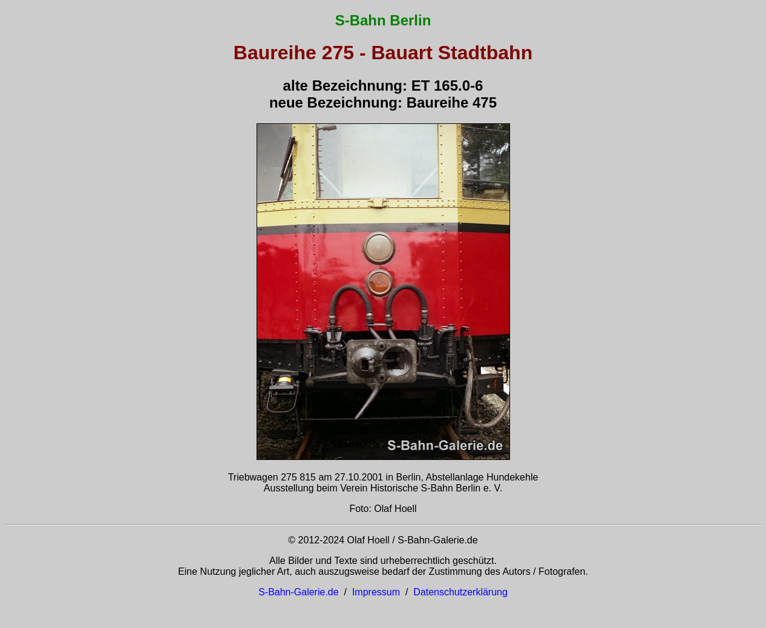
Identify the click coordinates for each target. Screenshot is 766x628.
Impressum (376, 592)
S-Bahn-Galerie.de (298, 592)
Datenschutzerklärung (460, 592)
